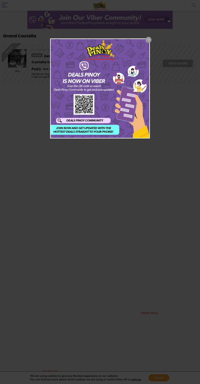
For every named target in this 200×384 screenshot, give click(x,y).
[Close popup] (148, 40)
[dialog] (100, 88)
